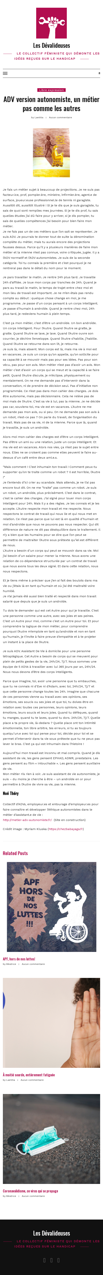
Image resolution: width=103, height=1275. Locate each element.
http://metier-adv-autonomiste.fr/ (27, 820)
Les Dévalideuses (51, 45)
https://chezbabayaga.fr (66, 829)
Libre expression (51, 90)
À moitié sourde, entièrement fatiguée (29, 1074)
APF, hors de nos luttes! (19, 958)
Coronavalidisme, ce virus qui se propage (30, 1190)
